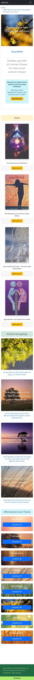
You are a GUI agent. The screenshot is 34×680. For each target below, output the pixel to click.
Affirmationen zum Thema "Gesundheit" (17, 10)
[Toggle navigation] (30, 2)
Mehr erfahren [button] (16, 673)
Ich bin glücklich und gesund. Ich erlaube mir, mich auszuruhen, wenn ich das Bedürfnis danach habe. (17, 459)
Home (3, 8)
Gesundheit (17, 51)
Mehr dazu (17, 168)
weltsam (4, 2)
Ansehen (17, 524)
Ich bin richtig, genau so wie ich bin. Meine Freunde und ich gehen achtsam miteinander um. (17, 415)
